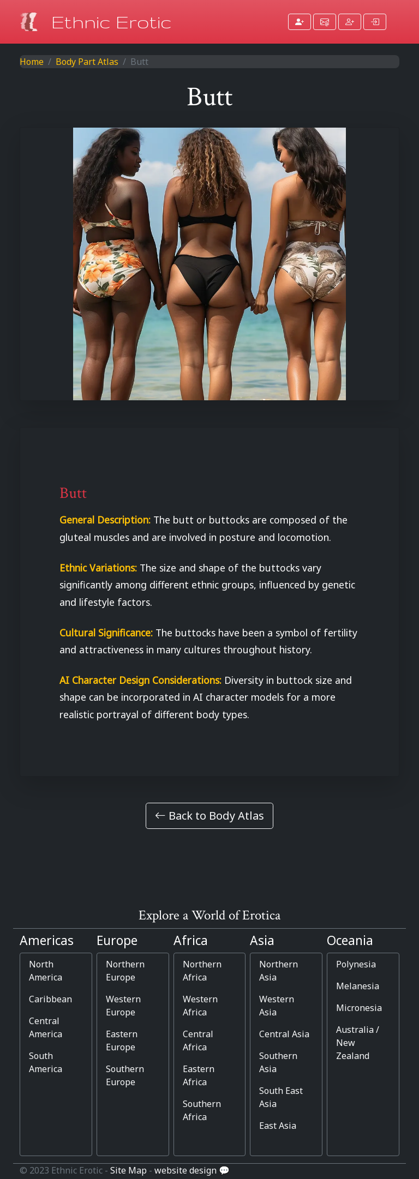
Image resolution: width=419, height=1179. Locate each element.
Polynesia (356, 964)
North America (45, 970)
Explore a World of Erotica (209, 915)
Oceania (350, 940)
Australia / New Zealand (357, 1043)
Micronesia (359, 1008)
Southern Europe (125, 1075)
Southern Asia (278, 1062)
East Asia (277, 1126)
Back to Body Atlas (209, 815)
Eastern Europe (121, 1040)
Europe (117, 940)
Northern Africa (202, 970)
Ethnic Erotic (111, 21)
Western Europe (123, 1005)
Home (32, 62)
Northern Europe (125, 970)
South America (45, 1062)
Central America (45, 1027)
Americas (47, 940)
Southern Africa (202, 1110)
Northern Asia (278, 970)
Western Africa (200, 1005)
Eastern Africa (198, 1075)
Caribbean (50, 999)
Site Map (128, 1170)
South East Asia (281, 1097)
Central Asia (284, 1034)
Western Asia (276, 1005)
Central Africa (198, 1040)
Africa (190, 940)
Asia (262, 940)
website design (185, 1170)
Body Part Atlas (87, 62)
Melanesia (357, 986)
